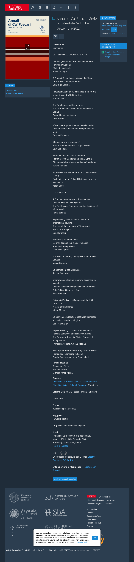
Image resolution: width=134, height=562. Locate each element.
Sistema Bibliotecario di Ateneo (100, 500)
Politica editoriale (94, 523)
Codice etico (92, 519)
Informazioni (92, 509)
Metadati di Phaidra (14, 93)
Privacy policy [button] (82, 542)
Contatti (90, 513)
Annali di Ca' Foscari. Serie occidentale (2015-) (114, 54)
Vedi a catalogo (61, 446)
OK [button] (95, 538)
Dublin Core (11, 90)
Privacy (90, 526)
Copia (114, 30)
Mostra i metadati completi (65, 479)
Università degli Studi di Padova (100, 503)
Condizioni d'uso (94, 516)
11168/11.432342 (117, 33)
